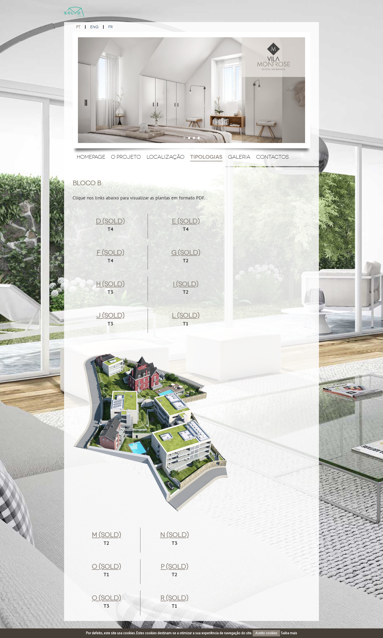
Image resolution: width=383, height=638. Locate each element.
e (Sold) (185, 221)
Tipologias (206, 157)
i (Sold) (185, 284)
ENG (94, 27)
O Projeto (126, 157)
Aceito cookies (266, 633)
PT (78, 27)
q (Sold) (106, 598)
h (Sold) (110, 284)
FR (110, 27)
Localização (165, 157)
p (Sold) (174, 566)
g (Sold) (185, 252)
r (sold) (174, 598)
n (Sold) (174, 535)
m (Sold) (106, 535)
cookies (129, 633)
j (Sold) (110, 315)
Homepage (91, 157)
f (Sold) (110, 252)
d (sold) (110, 221)
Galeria (239, 157)
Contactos (272, 157)
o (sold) (106, 566)
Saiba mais (289, 633)
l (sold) (185, 315)
